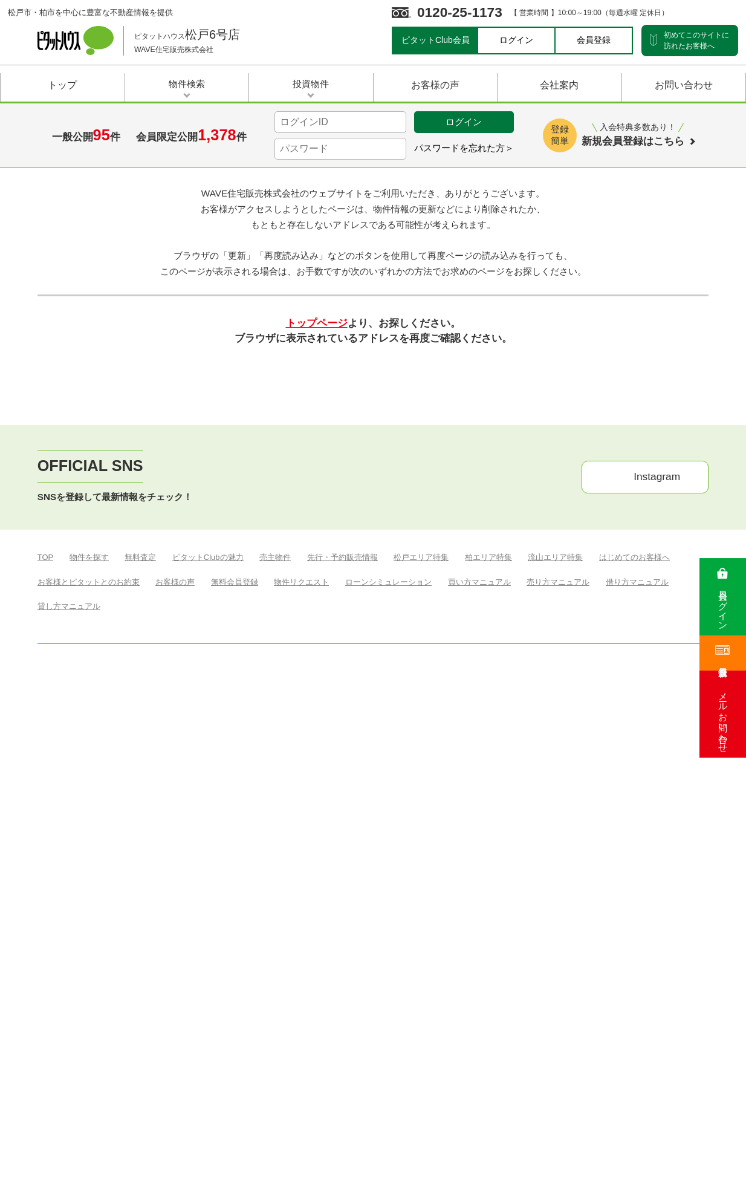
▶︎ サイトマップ (502, 928)
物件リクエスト (301, 879)
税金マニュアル (143, 903)
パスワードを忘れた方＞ (464, 148)
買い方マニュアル (479, 879)
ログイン (516, 40)
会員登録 (594, 40)
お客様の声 (175, 879)
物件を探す (89, 854)
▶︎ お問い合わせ (576, 928)
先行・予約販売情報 (342, 854)
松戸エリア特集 (421, 854)
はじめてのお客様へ (634, 854)
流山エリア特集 (555, 854)
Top (45, 283)
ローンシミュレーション (388, 879)
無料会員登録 (234, 879)
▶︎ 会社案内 (437, 928)
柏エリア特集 (488, 854)
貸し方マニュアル (68, 903)
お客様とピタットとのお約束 (88, 879)
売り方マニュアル (558, 879)
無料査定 (140, 854)
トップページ (317, 562)
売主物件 (275, 854)
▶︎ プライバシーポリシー (664, 928)
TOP (45, 854)
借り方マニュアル (637, 879)
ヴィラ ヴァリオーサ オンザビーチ (248, 903)
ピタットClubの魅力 (208, 854)
